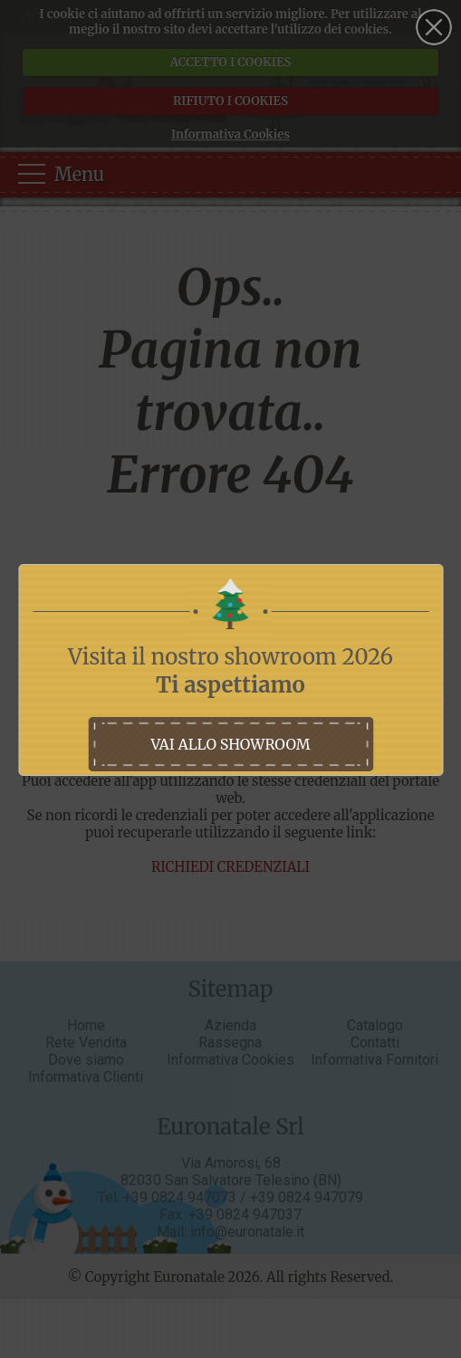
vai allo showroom (230, 744)
